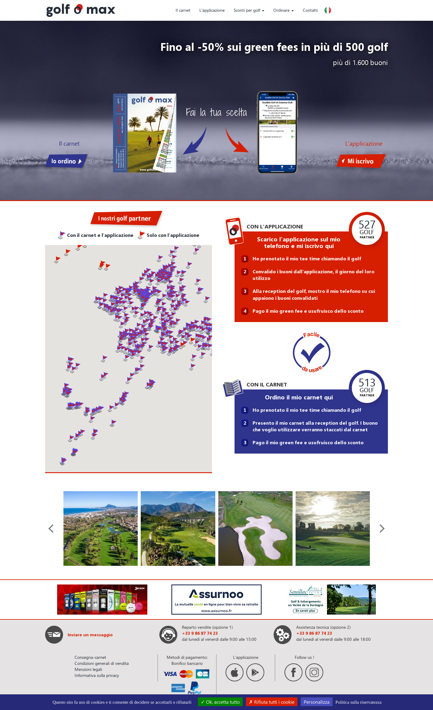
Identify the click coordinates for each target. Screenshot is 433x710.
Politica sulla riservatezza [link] (359, 702)
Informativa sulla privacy (97, 675)
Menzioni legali (88, 669)
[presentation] (52, 528)
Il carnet (183, 10)
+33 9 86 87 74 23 (200, 633)
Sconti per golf (249, 10)
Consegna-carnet (90, 657)
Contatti (310, 10)
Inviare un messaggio (90, 634)
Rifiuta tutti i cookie (271, 702)
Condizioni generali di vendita (102, 663)
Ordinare (283, 10)
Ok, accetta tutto (220, 702)
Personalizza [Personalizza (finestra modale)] (317, 702)
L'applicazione (212, 10)
